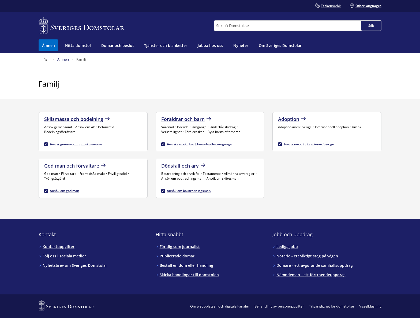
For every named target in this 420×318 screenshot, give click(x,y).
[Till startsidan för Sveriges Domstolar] (81, 25)
